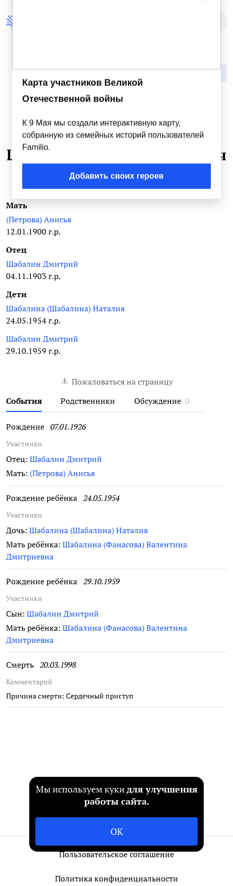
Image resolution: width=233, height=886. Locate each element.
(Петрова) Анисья (38, 219)
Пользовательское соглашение (116, 854)
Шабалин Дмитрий (42, 263)
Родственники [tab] (88, 400)
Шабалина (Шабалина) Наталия (65, 308)
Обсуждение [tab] (157, 400)
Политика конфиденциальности (116, 878)
